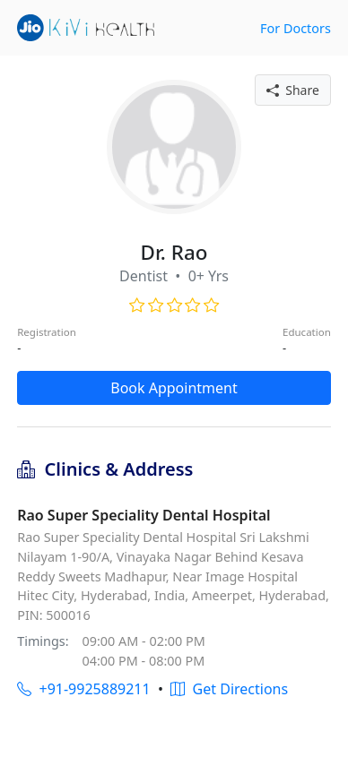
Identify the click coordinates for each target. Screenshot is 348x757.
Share (292, 90)
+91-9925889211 (83, 689)
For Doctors (295, 28)
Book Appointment (174, 388)
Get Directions (229, 689)
